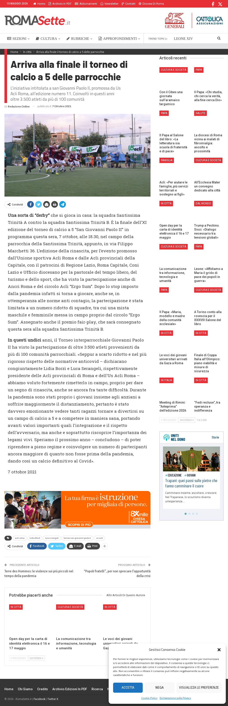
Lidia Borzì (35, 538)
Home (39, 3)
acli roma (19, 538)
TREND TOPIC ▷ (157, 38)
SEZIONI (16, 38)
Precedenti (18, 658)
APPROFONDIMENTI (118, 38)
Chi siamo (25, 689)
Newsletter (109, 3)
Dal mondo (203, 203)
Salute (200, 113)
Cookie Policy (149, 698)
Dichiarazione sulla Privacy (175, 698)
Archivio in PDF (60, 3)
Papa (199, 69)
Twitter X (52, 699)
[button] (219, 650)
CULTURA (46, 38)
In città (16, 607)
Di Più (143, 3)
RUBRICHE (78, 38)
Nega (159, 688)
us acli (99, 538)
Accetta (128, 688)
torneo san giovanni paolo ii (77, 538)
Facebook (39, 699)
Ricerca (97, 689)
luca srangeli (52, 538)
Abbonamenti (86, 3)
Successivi (36, 658)
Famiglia (166, 160)
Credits (42, 689)
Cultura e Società (70, 607)
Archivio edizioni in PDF (69, 689)
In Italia (166, 380)
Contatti (128, 3)
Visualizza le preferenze (199, 688)
